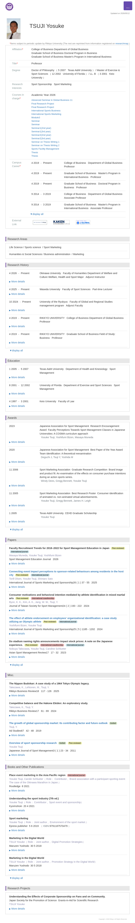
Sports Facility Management (45, 148)
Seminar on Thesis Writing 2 (45, 145)
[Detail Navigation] (128, 5)
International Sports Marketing (46, 114)
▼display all (36, 214)
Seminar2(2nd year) (41, 135)
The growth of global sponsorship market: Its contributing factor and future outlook (58, 723)
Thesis (34, 152)
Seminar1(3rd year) (41, 131)
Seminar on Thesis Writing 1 (45, 142)
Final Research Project (42, 103)
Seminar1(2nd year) (41, 128)
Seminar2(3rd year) (41, 138)
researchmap (121, 43)
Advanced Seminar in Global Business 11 (51, 100)
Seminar (35, 121)
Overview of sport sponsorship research (33, 743)
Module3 (35, 117)
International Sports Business (46, 110)
